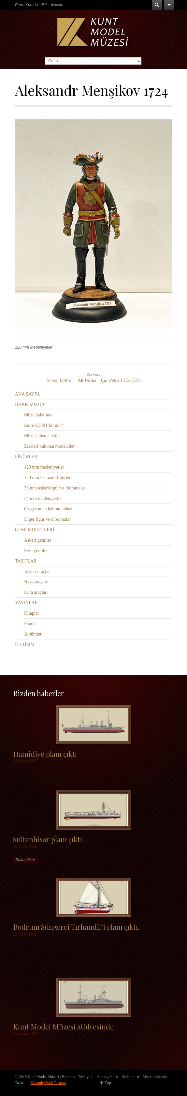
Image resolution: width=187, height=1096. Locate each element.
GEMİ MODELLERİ (34, 529)
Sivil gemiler (36, 550)
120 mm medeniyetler (44, 467)
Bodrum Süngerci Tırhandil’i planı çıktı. (76, 926)
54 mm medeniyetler (43, 498)
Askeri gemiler (37, 540)
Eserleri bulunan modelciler (49, 446)
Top (108, 1082)
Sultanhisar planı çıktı (47, 839)
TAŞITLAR (26, 561)
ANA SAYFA (27, 394)
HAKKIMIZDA (30, 404)
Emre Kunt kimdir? (31, 5)
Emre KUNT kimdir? (43, 425)
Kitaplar (31, 613)
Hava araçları (36, 581)
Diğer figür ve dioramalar (47, 519)
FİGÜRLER (26, 456)
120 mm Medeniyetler (33, 347)
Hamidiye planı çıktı (45, 753)
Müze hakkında (38, 415)
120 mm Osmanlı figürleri (48, 477)
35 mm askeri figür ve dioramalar (54, 488)
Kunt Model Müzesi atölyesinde (63, 1026)
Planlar (30, 623)
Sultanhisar (25, 860)
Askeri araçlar (37, 571)
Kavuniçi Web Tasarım (48, 1082)
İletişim (57, 5)
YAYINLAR (26, 602)
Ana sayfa (104, 1076)
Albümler (33, 634)
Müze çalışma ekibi (42, 435)
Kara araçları (36, 592)
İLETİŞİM (25, 644)
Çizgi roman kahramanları (48, 508)
